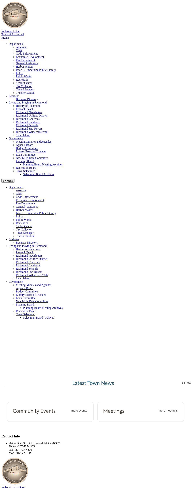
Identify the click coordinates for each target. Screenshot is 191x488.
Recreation (22, 79)
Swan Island (23, 135)
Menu (8, 180)
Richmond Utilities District (31, 115)
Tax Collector (24, 86)
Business (14, 95)
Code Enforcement (27, 53)
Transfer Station (25, 92)
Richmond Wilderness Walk (32, 131)
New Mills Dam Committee (32, 157)
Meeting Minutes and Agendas (33, 141)
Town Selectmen (25, 171)
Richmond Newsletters (29, 112)
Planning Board (25, 161)
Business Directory (27, 99)
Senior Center (24, 82)
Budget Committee (27, 148)
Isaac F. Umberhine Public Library (36, 69)
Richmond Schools (27, 125)
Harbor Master (24, 66)
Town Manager (24, 89)
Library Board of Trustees (31, 151)
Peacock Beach (24, 109)
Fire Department (25, 60)
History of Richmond (28, 105)
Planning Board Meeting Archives (43, 164)
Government (16, 138)
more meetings (168, 410)
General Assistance (27, 63)
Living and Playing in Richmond (28, 102)
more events (79, 410)
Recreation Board (26, 167)
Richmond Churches (28, 118)
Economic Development (30, 56)
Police (19, 73)
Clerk (19, 50)
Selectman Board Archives (38, 174)
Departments (16, 43)
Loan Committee (25, 154)
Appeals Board (24, 144)
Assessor (21, 47)
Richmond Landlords (28, 122)
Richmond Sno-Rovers (29, 128)
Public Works (23, 76)
